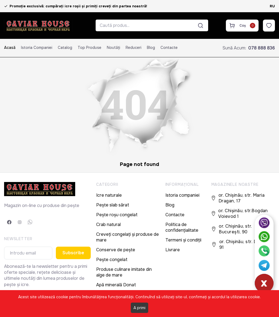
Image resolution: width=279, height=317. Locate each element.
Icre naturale (109, 195)
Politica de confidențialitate (181, 227)
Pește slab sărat (112, 205)
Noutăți (113, 47)
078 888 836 (261, 48)
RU (272, 6)
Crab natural (108, 224)
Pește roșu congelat (117, 215)
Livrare (172, 250)
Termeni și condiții (183, 240)
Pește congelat (112, 259)
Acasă (10, 47)
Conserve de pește (115, 250)
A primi (139, 307)
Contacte (169, 47)
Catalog (65, 47)
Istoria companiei (36, 47)
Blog (151, 47)
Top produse (89, 47)
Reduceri (133, 47)
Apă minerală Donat (116, 285)
